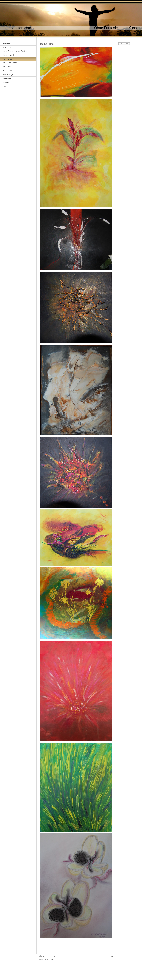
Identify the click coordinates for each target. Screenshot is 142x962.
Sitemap (57, 957)
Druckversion (46, 957)
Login (111, 956)
